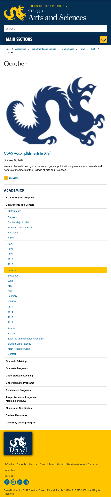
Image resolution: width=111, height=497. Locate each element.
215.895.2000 (79, 490)
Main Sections (19, 39)
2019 (10, 259)
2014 (10, 312)
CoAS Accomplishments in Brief (27, 153)
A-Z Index (9, 464)
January (12, 301)
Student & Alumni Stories (21, 227)
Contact (12, 354)
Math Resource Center (19, 349)
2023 (10, 244)
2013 (10, 317)
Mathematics (68, 49)
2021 (10, 249)
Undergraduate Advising (19, 375)
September (13, 275)
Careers (33, 464)
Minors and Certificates (19, 408)
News (82, 49)
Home (7, 49)
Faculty (11, 333)
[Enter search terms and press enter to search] (55, 28)
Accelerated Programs (18, 390)
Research (13, 232)
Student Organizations (19, 343)
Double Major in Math (19, 222)
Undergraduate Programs (20, 383)
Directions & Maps (76, 464)
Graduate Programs (17, 368)
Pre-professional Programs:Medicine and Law (21, 399)
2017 (10, 307)
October (12, 270)
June (10, 280)
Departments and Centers (43, 49)
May (10, 286)
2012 (10, 322)
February (12, 296)
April (10, 291)
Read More (14, 178)
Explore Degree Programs (20, 197)
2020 (10, 254)
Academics (20, 49)
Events (11, 328)
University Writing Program (21, 422)
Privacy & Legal (47, 464)
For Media (22, 464)
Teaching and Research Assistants (26, 338)
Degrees (12, 217)
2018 (93, 49)
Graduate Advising (16, 361)
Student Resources (16, 415)
